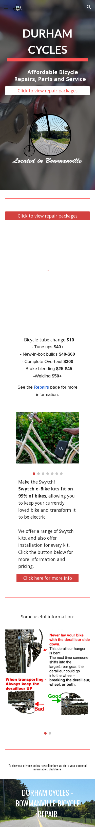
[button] (6, 7)
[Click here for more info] (47, 578)
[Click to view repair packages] (47, 91)
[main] (47, 42)
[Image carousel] (47, 443)
